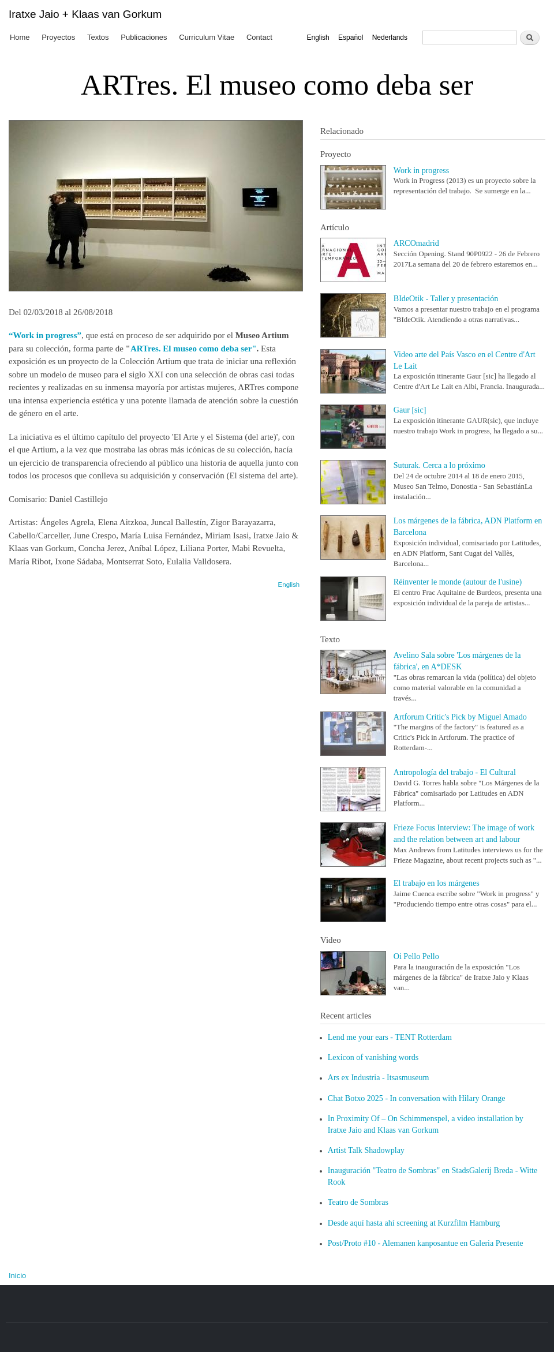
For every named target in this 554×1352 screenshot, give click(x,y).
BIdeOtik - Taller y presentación (446, 298)
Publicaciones (144, 37)
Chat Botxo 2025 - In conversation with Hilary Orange (417, 1098)
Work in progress (422, 170)
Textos (98, 37)
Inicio (17, 1275)
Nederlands (389, 37)
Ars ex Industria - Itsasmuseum (378, 1077)
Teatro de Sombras (358, 1202)
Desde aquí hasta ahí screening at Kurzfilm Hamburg (414, 1222)
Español (350, 37)
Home (20, 37)
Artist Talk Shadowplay (366, 1150)
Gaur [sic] (410, 409)
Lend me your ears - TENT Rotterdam (390, 1037)
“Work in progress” (45, 335)
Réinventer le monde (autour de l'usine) (458, 581)
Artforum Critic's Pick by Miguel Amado (460, 716)
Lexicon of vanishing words (373, 1057)
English (317, 37)
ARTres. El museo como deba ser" (193, 348)
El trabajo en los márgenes (437, 882)
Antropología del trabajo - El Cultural (455, 772)
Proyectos (58, 37)
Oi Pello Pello (416, 956)
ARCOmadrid (416, 243)
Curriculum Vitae (206, 37)
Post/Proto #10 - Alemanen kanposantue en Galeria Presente (425, 1243)
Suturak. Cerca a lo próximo (439, 465)
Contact (259, 37)
